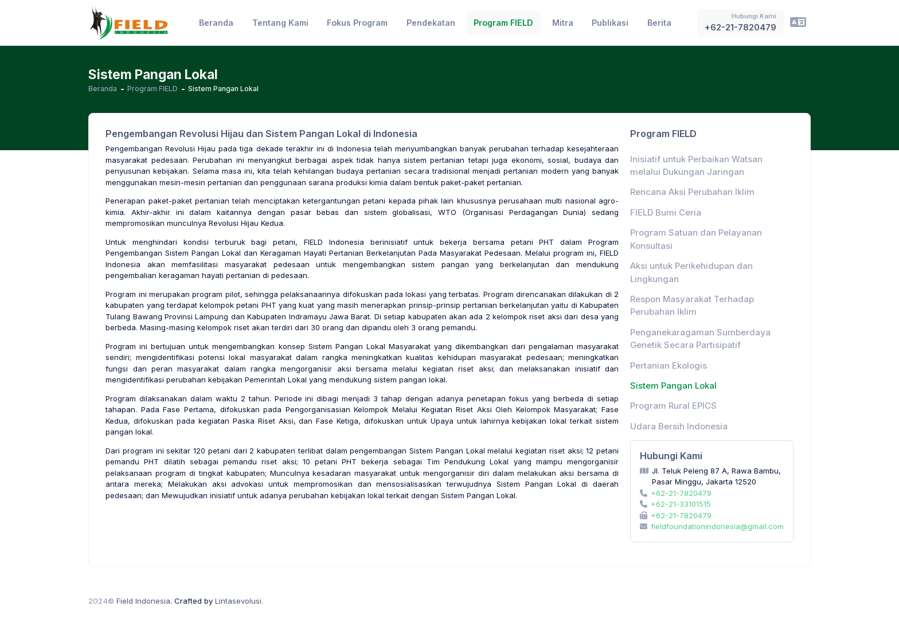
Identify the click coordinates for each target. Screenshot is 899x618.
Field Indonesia (143, 600)
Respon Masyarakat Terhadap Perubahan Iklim (692, 305)
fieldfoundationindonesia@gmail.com (717, 526)
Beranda (102, 88)
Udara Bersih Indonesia (679, 426)
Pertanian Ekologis (668, 366)
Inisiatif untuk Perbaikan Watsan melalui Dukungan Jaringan (696, 165)
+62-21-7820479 (681, 493)
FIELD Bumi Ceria (665, 213)
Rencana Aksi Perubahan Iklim (692, 192)
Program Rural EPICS (673, 406)
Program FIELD (152, 88)
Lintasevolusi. (239, 600)
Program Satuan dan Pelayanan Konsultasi (696, 239)
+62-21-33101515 (681, 504)
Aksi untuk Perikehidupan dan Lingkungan (691, 272)
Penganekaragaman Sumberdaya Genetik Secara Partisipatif (700, 338)
